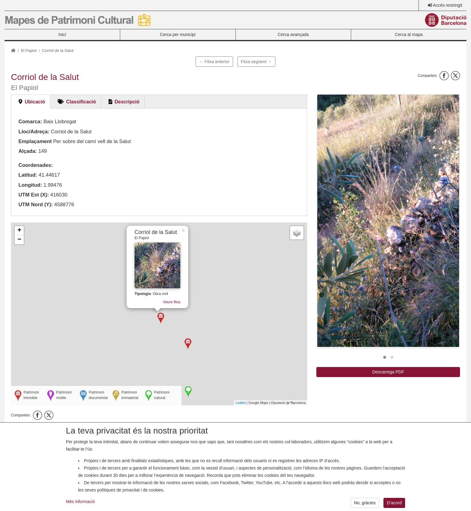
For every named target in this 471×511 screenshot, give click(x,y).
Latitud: (27, 175)
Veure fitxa (169, 299)
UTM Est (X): (33, 195)
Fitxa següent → (256, 61)
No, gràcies (365, 502)
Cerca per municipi (178, 34)
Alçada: (27, 151)
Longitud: (30, 185)
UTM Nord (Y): (35, 204)
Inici (62, 34)
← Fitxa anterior (214, 61)
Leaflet (240, 403)
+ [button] (19, 230)
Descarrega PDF (388, 371)
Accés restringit (447, 5)
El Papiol (29, 50)
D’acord (394, 502)
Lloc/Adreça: (33, 132)
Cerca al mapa (409, 34)
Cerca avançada (293, 34)
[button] (388, 221)
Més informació (80, 501)
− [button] (19, 239)
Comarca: (30, 121)
